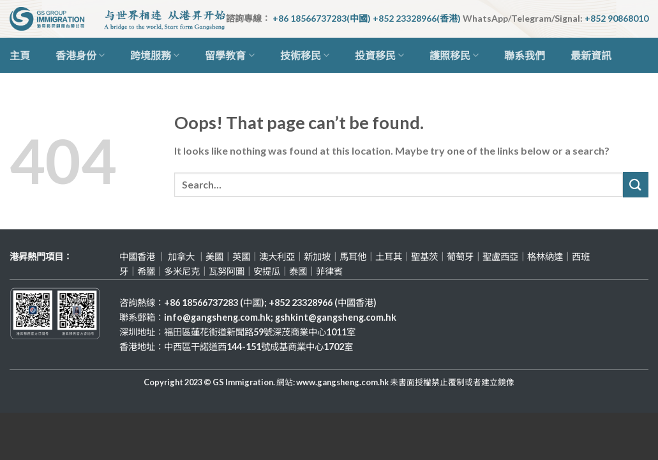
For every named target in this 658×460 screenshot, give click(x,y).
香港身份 (80, 55)
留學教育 (229, 55)
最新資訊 (591, 55)
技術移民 (304, 55)
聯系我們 (524, 55)
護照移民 (454, 55)
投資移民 (379, 55)
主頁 (20, 55)
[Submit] (635, 184)
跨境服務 (154, 55)
